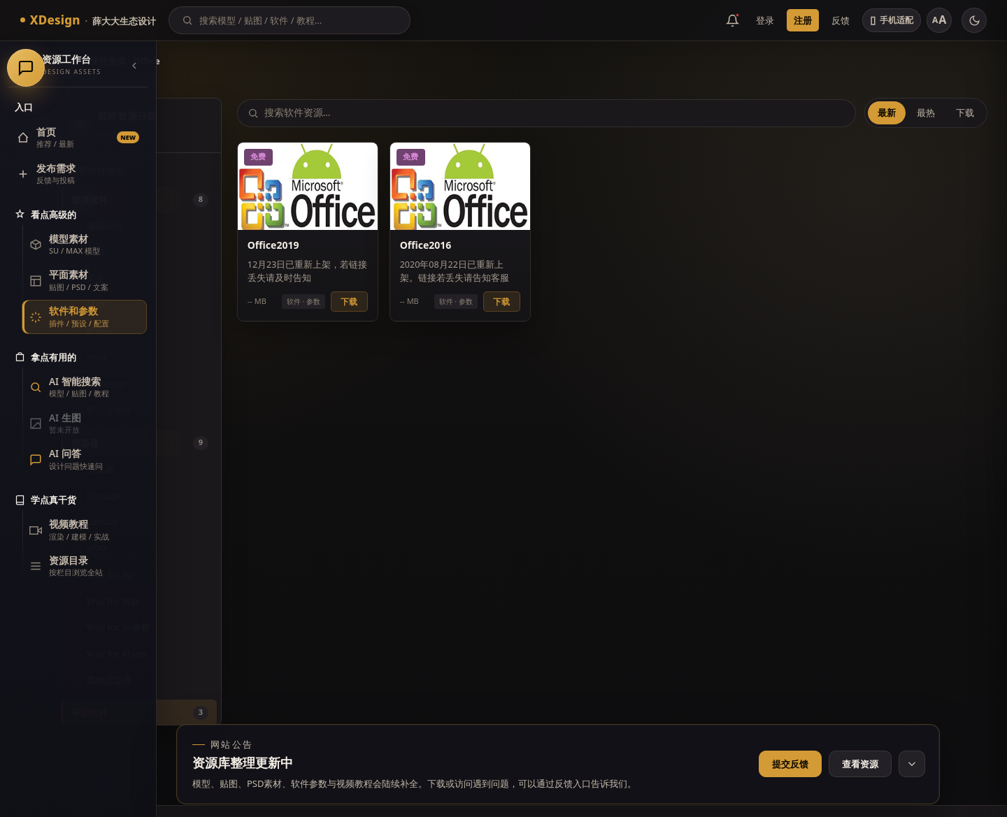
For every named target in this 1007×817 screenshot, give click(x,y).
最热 (929, 113)
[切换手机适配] (891, 20)
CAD (212, 251)
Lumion (219, 521)
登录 (765, 20)
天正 (212, 278)
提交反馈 (790, 764)
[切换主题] (974, 20)
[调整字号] (939, 20)
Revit (213, 357)
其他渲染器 (226, 680)
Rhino (215, 331)
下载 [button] (452, 294)
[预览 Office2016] (542, 179)
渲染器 (217, 469)
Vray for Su (226, 574)
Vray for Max (230, 601)
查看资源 (860, 764)
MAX (212, 304)
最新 (889, 113)
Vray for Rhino (233, 653)
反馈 (840, 20)
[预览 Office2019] (413, 179)
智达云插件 (226, 410)
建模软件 (221, 225)
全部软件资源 (214, 170)
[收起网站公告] (912, 764)
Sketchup (223, 383)
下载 (968, 113)
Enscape (220, 495)
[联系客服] (973, 251)
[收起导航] (134, 65)
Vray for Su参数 (235, 627)
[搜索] (298, 20)
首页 (182, 61)
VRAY (213, 548)
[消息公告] (732, 20)
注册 (803, 20)
